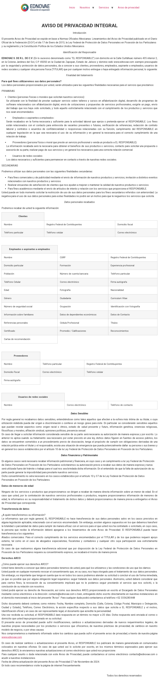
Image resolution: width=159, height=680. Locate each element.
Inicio (72, 7)
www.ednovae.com (12, 637)
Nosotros (85, 7)
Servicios (104, 7)
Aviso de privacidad (128, 7)
